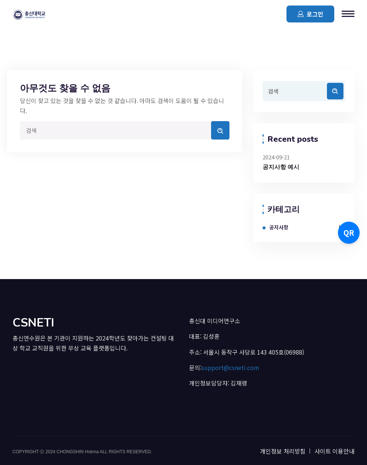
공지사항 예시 (281, 167)
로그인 (310, 13)
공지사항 (278, 227)
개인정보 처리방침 (283, 451)
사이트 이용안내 (334, 451)
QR (348, 232)
